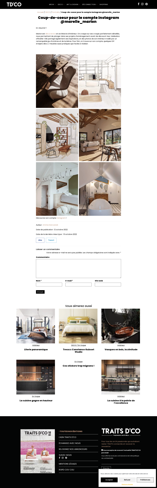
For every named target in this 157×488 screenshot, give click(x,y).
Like (40, 240)
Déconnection (89, 4)
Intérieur (36, 345)
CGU (72, 469)
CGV (67, 469)
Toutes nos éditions (70, 431)
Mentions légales (127, 484)
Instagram (61, 218)
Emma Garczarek (50, 225)
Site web (99, 281)
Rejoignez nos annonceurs (73, 449)
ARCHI (52, 4)
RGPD (61, 469)
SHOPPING (104, 4)
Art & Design (73, 4)
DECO (61, 4)
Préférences (145, 480)
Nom (39, 281)
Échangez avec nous (70, 443)
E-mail (69, 281)
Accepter (109, 480)
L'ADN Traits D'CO (67, 437)
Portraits (56, 12)
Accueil (40, 12)
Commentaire (42, 257)
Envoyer (40, 292)
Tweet (51, 240)
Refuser (127, 480)
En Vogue (82, 345)
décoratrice (50, 33)
